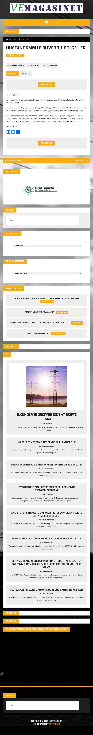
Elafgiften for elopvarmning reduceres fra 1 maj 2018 (46, 544)
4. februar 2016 (17, 71)
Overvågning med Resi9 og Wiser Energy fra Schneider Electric (36, 635)
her (16, 132)
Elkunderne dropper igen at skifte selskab (46, 423)
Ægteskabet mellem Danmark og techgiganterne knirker (46, 596)
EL (15, 39)
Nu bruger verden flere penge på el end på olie (46, 448)
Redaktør (35, 71)
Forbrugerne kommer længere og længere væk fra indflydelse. (40, 329)
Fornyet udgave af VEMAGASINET (39, 318)
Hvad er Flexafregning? (38, 339)
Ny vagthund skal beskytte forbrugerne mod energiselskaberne (46, 495)
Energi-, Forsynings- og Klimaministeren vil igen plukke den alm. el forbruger (46, 520)
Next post (81, 166)
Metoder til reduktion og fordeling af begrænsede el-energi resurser (46, 305)
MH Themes (54, 730)
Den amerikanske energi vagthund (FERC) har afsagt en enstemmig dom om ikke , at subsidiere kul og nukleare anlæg (46, 570)
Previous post (13, 166)
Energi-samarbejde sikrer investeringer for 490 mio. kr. (46, 471)
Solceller (26, 80)
